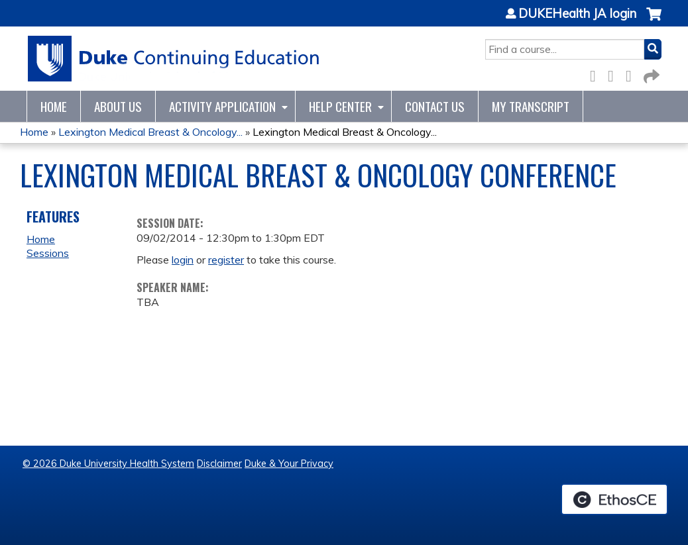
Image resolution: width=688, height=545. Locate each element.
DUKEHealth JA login (577, 14)
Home (53, 106)
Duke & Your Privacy (289, 464)
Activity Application (222, 106)
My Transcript (530, 106)
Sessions (48, 253)
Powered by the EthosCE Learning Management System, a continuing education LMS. (614, 499)
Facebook (596, 73)
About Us (118, 106)
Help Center (340, 106)
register (226, 259)
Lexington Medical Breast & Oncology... (150, 131)
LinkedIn (632, 73)
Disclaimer (219, 464)
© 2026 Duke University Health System (108, 464)
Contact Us (435, 106)
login (183, 259)
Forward (650, 73)
